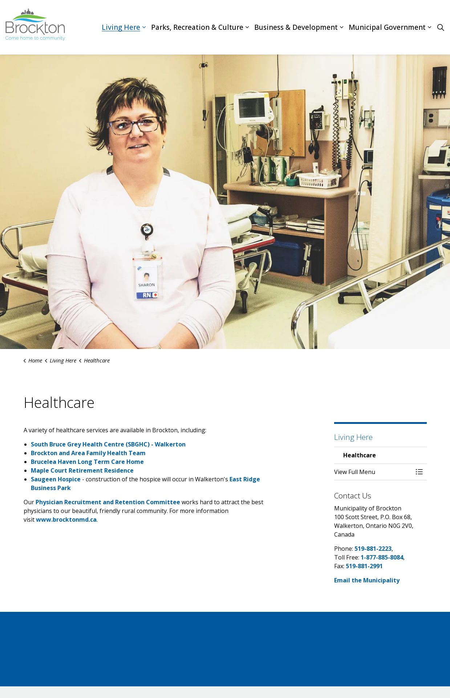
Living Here (121, 27)
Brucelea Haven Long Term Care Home (87, 462)
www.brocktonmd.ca (66, 520)
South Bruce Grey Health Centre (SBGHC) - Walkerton (108, 444)
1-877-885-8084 (382, 557)
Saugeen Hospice (56, 479)
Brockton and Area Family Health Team (88, 453)
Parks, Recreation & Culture (197, 27)
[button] (373, 472)
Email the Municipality (367, 580)
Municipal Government (387, 27)
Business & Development (296, 27)
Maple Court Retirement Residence (82, 470)
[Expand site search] (441, 27)
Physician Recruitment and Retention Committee (109, 502)
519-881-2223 (373, 549)
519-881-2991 (364, 566)
